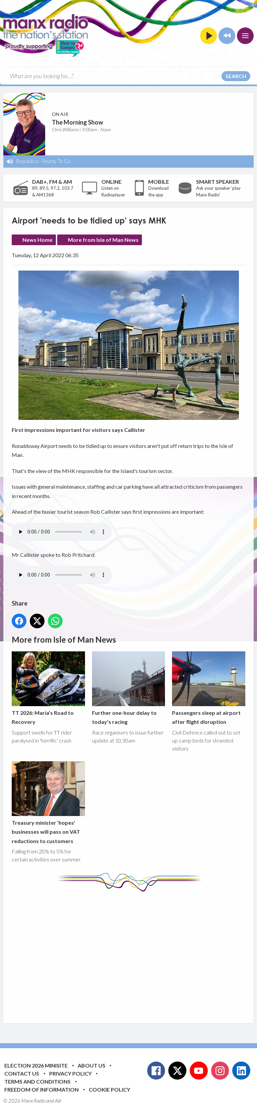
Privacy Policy (70, 1073)
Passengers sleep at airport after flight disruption (208, 688)
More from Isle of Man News (103, 239)
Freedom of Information (41, 1089)
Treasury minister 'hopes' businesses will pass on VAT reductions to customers (48, 802)
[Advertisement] (134, 952)
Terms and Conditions (37, 1081)
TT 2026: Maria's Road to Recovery (48, 688)
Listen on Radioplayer (113, 191)
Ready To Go (56, 161)
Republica (27, 161)
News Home (37, 239)
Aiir (58, 1101)
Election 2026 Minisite (36, 1065)
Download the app (158, 191)
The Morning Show (77, 122)
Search (236, 76)
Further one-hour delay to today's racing (128, 688)
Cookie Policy (109, 1089)
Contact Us (21, 1073)
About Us (91, 1065)
